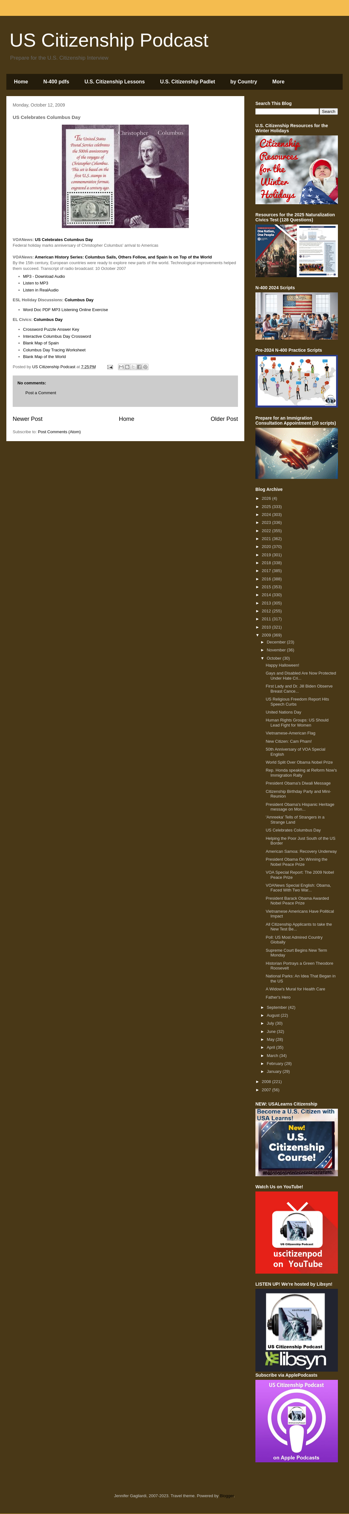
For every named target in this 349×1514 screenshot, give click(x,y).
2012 (267, 611)
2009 (267, 635)
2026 (267, 498)
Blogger (227, 1495)
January (275, 1071)
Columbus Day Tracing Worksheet (54, 350)
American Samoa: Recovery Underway (301, 851)
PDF (47, 309)
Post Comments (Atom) (59, 431)
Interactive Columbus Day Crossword (57, 336)
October (275, 658)
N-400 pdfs (56, 81)
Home (21, 81)
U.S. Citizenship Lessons (114, 81)
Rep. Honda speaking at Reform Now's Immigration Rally (301, 773)
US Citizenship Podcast (109, 40)
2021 (267, 538)
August (274, 1015)
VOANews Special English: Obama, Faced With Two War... (298, 888)
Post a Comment (40, 392)
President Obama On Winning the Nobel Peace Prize (296, 862)
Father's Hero (278, 997)
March (273, 1055)
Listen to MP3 (36, 283)
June (272, 1031)
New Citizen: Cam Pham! (289, 741)
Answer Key (68, 329)
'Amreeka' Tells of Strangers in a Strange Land (295, 820)
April (271, 1047)
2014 (267, 594)
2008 (267, 1081)
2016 (267, 579)
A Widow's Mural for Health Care (295, 989)
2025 (267, 506)
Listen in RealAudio (41, 290)
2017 (267, 570)
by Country (243, 81)
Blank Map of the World (44, 356)
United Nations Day (283, 712)
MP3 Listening (65, 309)
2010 (267, 627)
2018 (267, 562)
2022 (267, 530)
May (271, 1039)
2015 (267, 586)
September (277, 1007)
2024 (267, 514)
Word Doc (32, 309)
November (277, 650)
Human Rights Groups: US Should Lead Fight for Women (297, 723)
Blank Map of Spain (41, 343)
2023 (267, 522)
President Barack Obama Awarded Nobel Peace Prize (297, 901)
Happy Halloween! (282, 665)
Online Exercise (93, 309)
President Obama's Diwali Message (298, 783)
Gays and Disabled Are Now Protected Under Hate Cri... (301, 676)
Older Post (224, 419)
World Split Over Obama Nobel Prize (299, 762)
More (278, 81)
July (271, 1023)
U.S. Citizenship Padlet (187, 81)
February (276, 1063)
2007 (267, 1089)
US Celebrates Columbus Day (293, 830)
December (277, 642)
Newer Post (28, 419)
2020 (267, 546)
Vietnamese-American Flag (290, 733)
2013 (267, 603)
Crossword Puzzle (39, 329)
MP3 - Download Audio (44, 276)
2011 (267, 619)
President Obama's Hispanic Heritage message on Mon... (300, 807)
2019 (267, 554)
